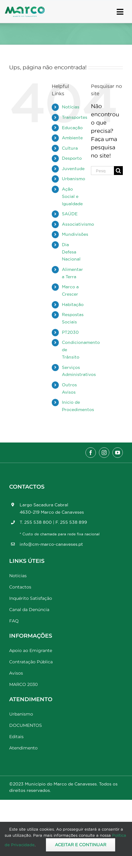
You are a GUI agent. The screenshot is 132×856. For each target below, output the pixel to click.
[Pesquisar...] (102, 170)
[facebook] (90, 452)
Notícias (70, 106)
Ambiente (72, 137)
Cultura (70, 148)
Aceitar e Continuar (80, 844)
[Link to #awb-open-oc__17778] (120, 12)
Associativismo (78, 224)
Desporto (72, 158)
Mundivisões (75, 234)
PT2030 (70, 332)
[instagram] (104, 452)
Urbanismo (73, 178)
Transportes (74, 117)
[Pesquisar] (118, 170)
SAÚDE (69, 213)
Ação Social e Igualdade (72, 196)
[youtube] (117, 452)
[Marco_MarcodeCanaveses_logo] (25, 9)
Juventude (73, 168)
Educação (72, 127)
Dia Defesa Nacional (71, 252)
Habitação (73, 304)
